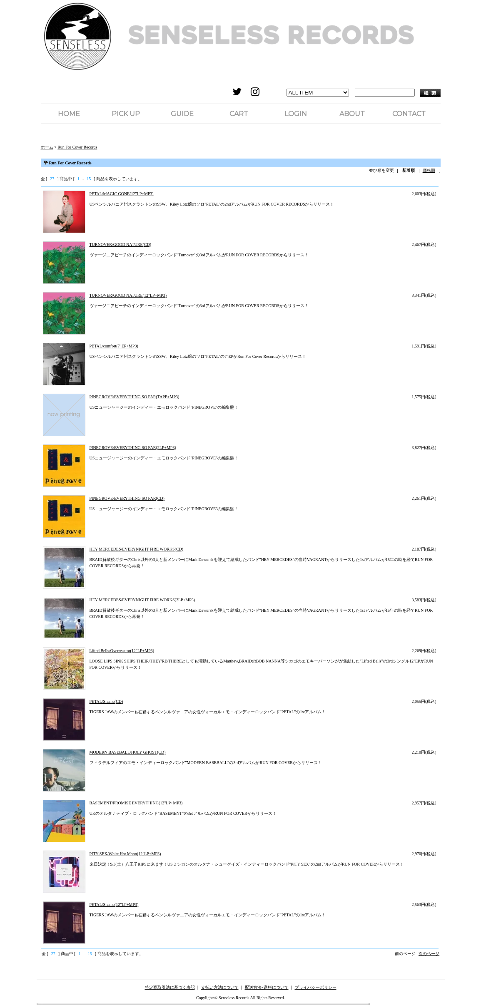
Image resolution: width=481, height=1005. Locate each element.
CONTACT (409, 114)
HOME (69, 114)
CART (238, 114)
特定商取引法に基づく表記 (170, 987)
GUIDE (182, 114)
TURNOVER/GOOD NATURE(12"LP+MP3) (128, 295)
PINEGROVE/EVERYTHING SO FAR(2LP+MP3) (133, 447)
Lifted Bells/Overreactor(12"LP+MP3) (122, 650)
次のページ (429, 953)
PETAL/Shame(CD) (106, 701)
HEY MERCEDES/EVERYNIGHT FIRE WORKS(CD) (137, 549)
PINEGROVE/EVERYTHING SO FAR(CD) (127, 498)
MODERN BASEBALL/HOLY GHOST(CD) (128, 752)
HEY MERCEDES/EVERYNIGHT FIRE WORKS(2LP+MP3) (142, 600)
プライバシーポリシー (315, 987)
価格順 (429, 170)
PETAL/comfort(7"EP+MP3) (114, 346)
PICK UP (126, 114)
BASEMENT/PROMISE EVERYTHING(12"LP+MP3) (136, 803)
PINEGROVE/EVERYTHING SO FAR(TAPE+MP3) (134, 397)
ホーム (47, 147)
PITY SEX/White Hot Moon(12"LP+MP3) (125, 853)
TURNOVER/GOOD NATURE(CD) (121, 244)
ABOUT (352, 114)
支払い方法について (220, 987)
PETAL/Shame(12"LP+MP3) (114, 904)
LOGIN (295, 114)
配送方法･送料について (267, 987)
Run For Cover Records (77, 147)
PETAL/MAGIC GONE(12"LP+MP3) (122, 193)
